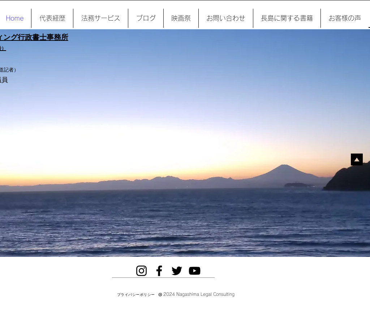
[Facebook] (159, 271)
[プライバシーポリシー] (136, 295)
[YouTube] (195, 271)
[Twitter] (177, 271)
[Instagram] (141, 271)
